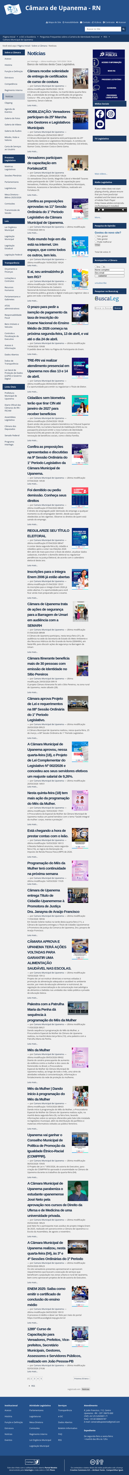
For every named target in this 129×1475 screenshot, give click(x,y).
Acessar (122, 22)
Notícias (8, 1434)
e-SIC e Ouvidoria (27, 36)
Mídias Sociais (102, 103)
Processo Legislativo (10, 159)
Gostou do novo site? (108, 232)
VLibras (97, 22)
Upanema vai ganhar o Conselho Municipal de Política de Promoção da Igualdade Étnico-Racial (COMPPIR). (46, 1145)
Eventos (8, 1440)
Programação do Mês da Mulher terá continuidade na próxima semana (46, 868)
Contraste (110, 22)
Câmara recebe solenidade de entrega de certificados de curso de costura (48, 76)
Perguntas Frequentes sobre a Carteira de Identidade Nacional (69, 36)
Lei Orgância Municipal (40, 1440)
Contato (86, 22)
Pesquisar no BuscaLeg (106, 291)
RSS (105, 36)
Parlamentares (36, 1410)
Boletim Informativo (67, 1428)
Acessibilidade (71, 22)
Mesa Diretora (36, 1422)
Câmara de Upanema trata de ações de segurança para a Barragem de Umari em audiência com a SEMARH (47, 614)
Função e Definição (14, 1422)
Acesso (8, 1410)
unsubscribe (101, 282)
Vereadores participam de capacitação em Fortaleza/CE (44, 163)
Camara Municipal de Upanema (18, 39)
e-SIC (60, 1416)
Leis (7, 221)
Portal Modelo (51, 1467)
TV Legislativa (102, 138)
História (8, 1416)
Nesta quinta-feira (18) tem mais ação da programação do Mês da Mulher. (48, 798)
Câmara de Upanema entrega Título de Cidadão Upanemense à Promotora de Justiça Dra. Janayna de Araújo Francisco (53, 901)
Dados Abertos (65, 1422)
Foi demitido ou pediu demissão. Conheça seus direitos (46, 495)
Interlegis (29, 1470)
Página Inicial (9, 36)
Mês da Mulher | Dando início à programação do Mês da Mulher (46, 1094)
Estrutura (9, 1428)
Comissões (34, 1428)
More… (98, 217)
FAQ (60, 1434)
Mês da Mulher (38, 1050)
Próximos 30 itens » (81, 1378)
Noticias (85, 1389)
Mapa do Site (54, 22)
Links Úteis (10, 386)
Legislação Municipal (39, 1445)
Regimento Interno (38, 1434)
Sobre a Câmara (39, 45)
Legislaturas (35, 1416)
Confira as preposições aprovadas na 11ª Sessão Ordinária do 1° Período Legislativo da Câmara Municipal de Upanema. (46, 212)
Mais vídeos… (101, 173)
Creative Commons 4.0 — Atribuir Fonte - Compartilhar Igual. (97, 1470)
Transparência (12, 262)
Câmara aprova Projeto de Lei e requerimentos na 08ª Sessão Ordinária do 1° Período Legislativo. (45, 709)
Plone (52, 1470)
